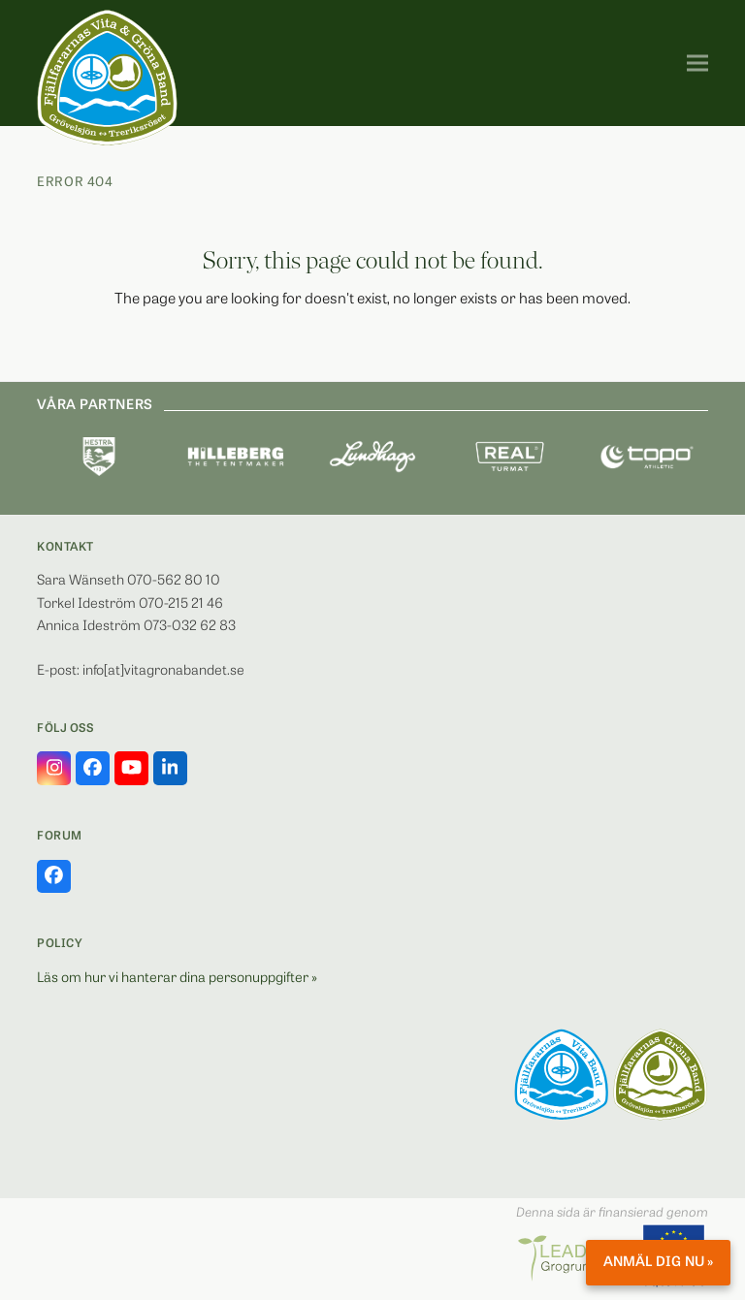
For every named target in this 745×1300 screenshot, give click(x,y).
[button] (697, 63)
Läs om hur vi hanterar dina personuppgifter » (177, 978)
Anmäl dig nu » (658, 1262)
